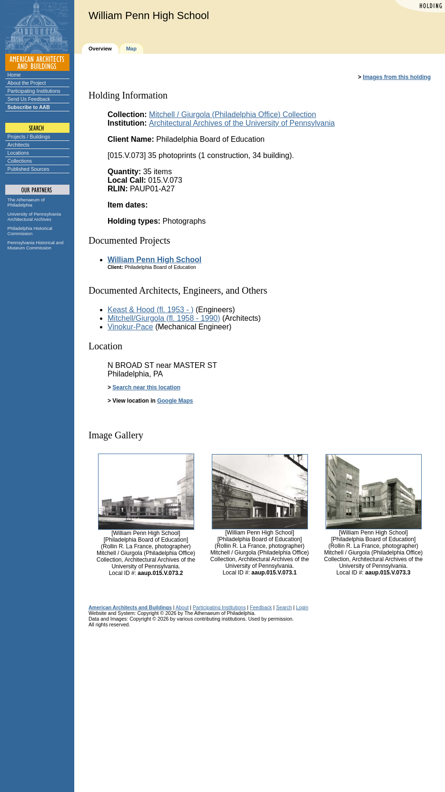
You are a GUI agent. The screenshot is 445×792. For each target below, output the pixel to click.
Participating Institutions (34, 91)
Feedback (261, 607)
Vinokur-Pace (130, 327)
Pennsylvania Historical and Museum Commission (36, 245)
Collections (20, 161)
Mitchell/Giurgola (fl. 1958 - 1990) (164, 318)
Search (284, 607)
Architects (19, 145)
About (182, 607)
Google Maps (175, 400)
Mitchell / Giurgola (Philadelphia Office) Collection (232, 114)
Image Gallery (116, 435)
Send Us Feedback (29, 99)
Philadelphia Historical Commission (30, 231)
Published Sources (28, 169)
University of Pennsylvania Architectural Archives (34, 216)
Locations (18, 153)
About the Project (27, 83)
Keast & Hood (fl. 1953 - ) (151, 310)
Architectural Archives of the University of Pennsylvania (242, 123)
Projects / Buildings (29, 136)
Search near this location (146, 387)
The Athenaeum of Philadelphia (26, 202)
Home (14, 75)
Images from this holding (397, 77)
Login (302, 607)
